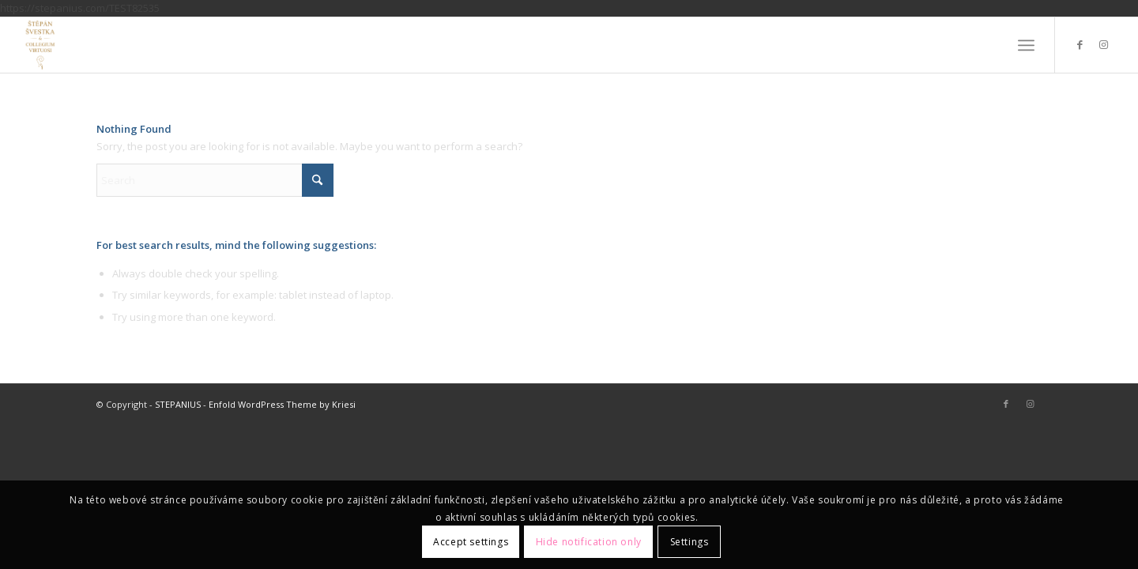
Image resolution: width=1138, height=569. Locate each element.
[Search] (214, 180)
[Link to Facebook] (1079, 44)
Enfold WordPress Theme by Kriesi (282, 404)
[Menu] (1026, 45)
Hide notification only (589, 541)
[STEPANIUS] (40, 45)
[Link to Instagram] (1103, 44)
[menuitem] (1026, 45)
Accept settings (470, 541)
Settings (689, 541)
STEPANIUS (178, 404)
